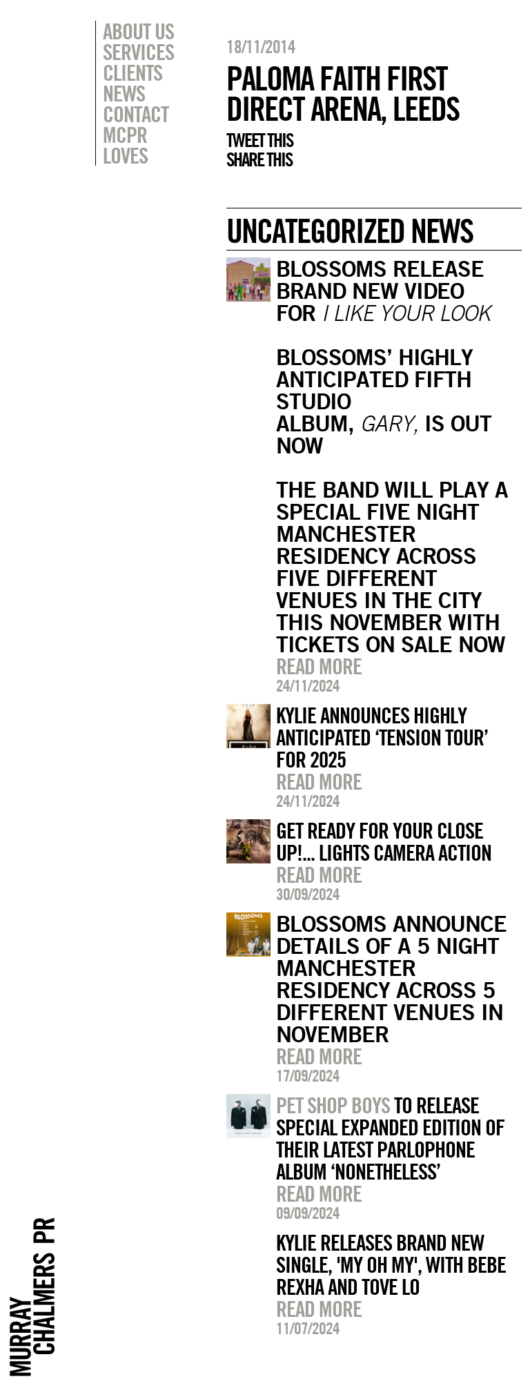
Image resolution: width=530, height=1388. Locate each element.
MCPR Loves (125, 145)
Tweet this (259, 140)
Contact (135, 114)
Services (138, 52)
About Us (138, 31)
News (124, 93)
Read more (319, 666)
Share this (259, 159)
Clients (132, 72)
